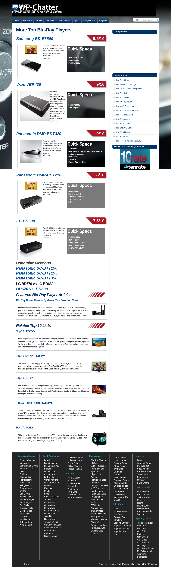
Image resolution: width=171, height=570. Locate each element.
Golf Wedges (143, 542)
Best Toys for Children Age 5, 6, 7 (129, 141)
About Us (103, 564)
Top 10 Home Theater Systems (34, 402)
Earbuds (118, 472)
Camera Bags (120, 463)
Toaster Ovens (51, 522)
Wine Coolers (26, 525)
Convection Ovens (52, 525)
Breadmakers (50, 463)
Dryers (23, 491)
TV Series (118, 469)
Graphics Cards (121, 480)
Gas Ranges (25, 502)
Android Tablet (97, 508)
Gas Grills (24, 505)
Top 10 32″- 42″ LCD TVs (30, 355)
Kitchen (39, 20)
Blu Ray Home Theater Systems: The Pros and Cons (47, 300)
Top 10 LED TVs (25, 331)
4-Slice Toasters (75, 469)
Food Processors (52, 496)
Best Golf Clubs (122, 93)
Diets (139, 460)
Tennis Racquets (145, 523)
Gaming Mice (97, 531)
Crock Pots (73, 463)
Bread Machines (51, 466)
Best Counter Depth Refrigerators (129, 89)
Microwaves (49, 502)
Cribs (116, 508)
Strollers (118, 520)
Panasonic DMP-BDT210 (38, 175)
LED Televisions (98, 466)
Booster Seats (120, 517)
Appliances (49, 20)
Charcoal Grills (26, 508)
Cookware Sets (75, 483)
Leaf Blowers (143, 491)
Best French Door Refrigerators (128, 84)
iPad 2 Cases (97, 511)
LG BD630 (25, 221)
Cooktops (24, 474)
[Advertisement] (135, 53)
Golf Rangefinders (145, 548)
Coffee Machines (75, 457)
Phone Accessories (100, 519)
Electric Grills (26, 511)
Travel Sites (142, 474)
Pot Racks (72, 480)
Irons (46, 494)
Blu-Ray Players (98, 460)
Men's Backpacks (145, 551)
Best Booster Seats (123, 119)
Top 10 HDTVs (24, 378)
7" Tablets (95, 505)
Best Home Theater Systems (127, 110)
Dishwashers (26, 488)
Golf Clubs (142, 540)
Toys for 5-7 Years (122, 528)
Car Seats (118, 514)
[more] (84, 316)
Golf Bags (141, 545)
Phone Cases (97, 522)
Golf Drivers (142, 537)
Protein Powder (144, 471)
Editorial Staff (115, 564)
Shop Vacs (142, 514)
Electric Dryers (26, 496)
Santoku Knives (75, 497)
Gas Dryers (25, 494)
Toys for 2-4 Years (122, 525)
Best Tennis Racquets (124, 115)
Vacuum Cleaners (52, 527)
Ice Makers (25, 519)
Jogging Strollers (122, 523)
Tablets (94, 502)
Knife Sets (72, 492)
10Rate (16, 20)
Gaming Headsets (99, 525)
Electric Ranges (27, 499)
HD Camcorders (121, 488)
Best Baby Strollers (123, 124)
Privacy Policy (128, 564)
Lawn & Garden (64, 20)
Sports (77, 20)
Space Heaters (51, 536)
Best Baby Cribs (122, 137)
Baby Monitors (120, 511)
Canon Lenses (120, 460)
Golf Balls (141, 531)
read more (46, 58)
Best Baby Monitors (123, 132)
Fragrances (142, 477)
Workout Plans (144, 463)
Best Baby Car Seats (124, 128)
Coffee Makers (51, 480)
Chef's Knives (74, 494)
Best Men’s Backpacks (125, 106)
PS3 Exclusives (98, 528)
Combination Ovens (29, 466)
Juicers (47, 499)
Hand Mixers (50, 519)
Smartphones (97, 516)
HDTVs (94, 463)
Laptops (94, 533)
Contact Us (142, 564)
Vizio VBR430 (28, 84)
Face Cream (143, 483)
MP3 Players (97, 488)
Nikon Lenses (120, 457)
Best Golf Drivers (122, 80)
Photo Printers (120, 466)
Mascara (141, 480)
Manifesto (152, 564)
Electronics (27, 20)
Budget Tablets (121, 486)
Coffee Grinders (75, 460)
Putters (140, 534)
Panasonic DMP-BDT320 (38, 133)
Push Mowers (143, 494)
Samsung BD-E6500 (34, 38)
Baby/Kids (103, 20)
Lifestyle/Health (89, 20)
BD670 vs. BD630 (32, 289)
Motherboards (120, 483)
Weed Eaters (143, 508)
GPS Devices (97, 499)
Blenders (48, 460)
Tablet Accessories (99, 513)
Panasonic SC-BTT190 (36, 268)
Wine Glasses (74, 478)
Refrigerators (26, 522)
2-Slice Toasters (75, 466)
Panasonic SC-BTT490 (36, 278)
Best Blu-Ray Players (124, 102)
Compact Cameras (99, 485)
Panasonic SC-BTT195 (36, 273)
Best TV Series (25, 427)
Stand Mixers (50, 516)
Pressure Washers (145, 511)
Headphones (97, 491)
